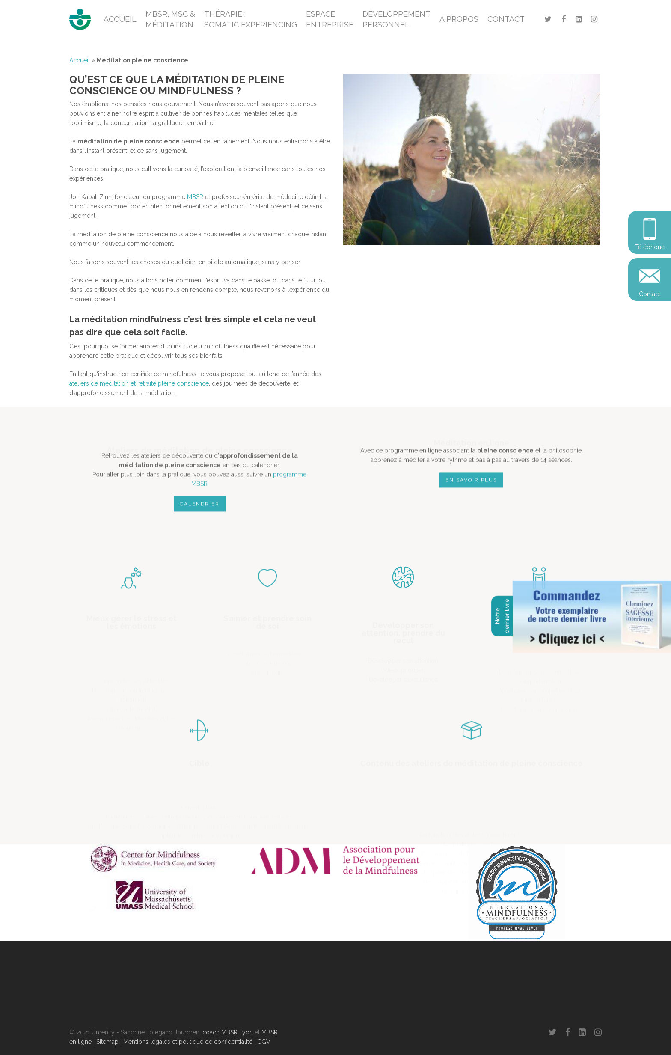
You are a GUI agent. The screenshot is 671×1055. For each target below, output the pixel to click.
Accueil (79, 60)
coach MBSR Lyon (227, 1032)
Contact (649, 294)
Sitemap (107, 1041)
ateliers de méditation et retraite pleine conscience (139, 383)
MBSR (195, 196)
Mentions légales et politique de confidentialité (187, 1041)
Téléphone (650, 247)
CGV (263, 1041)
